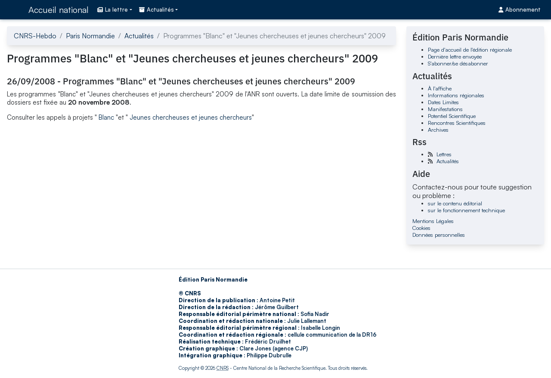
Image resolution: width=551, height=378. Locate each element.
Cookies (421, 227)
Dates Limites (443, 102)
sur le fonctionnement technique (466, 210)
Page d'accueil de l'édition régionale (470, 49)
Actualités (139, 35)
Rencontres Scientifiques (457, 122)
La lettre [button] (112, 9)
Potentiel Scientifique (452, 115)
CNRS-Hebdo (35, 35)
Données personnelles (438, 234)
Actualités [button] (156, 9)
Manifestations (445, 108)
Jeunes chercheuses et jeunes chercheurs (191, 117)
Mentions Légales (433, 220)
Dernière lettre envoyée (455, 56)
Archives (438, 129)
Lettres (444, 154)
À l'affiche (440, 88)
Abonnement (519, 9)
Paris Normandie (90, 35)
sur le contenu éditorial (455, 203)
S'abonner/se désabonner (458, 63)
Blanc (106, 117)
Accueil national (58, 9)
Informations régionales (456, 95)
